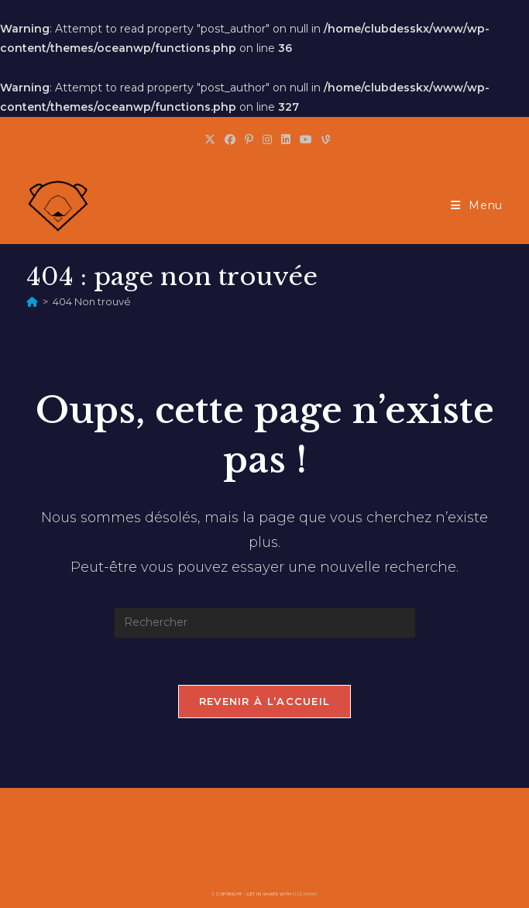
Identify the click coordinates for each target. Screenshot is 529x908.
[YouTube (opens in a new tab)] (306, 139)
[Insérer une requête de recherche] (265, 622)
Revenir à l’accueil (265, 701)
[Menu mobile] (477, 205)
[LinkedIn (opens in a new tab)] (286, 139)
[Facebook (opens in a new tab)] (230, 139)
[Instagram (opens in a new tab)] (267, 139)
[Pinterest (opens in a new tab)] (249, 139)
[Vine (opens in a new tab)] (323, 139)
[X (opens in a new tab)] (210, 139)
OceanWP (305, 894)
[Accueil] (32, 301)
